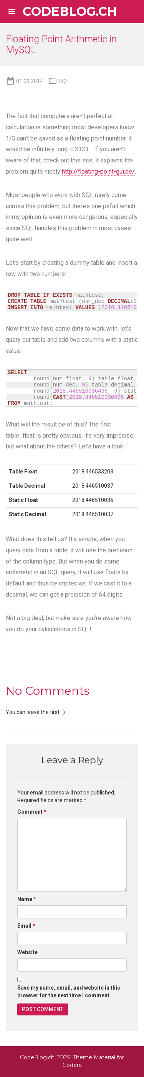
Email (26, 926)
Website (27, 952)
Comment (31, 812)
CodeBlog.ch (70, 11)
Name (26, 899)
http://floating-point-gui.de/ (98, 171)
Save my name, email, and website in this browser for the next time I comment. (68, 991)
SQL (63, 81)
